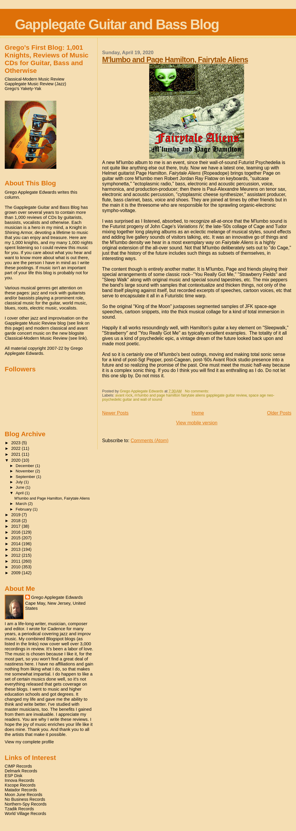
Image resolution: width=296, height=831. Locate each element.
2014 (16, 543)
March (22, 503)
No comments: (197, 391)
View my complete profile (29, 741)
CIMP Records (18, 766)
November (25, 471)
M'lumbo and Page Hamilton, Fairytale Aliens (175, 59)
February (24, 509)
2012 (16, 555)
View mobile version (197, 422)
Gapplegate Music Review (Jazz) (35, 83)
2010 (16, 566)
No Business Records (25, 799)
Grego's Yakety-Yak (23, 88)
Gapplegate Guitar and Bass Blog (117, 24)
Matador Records (21, 789)
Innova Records (19, 780)
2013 (16, 549)
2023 (16, 442)
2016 (16, 532)
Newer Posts (115, 413)
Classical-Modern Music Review (34, 79)
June (21, 487)
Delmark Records (21, 771)
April (20, 493)
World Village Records (25, 813)
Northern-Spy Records (26, 804)
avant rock (123, 395)
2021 (16, 454)
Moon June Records (23, 794)
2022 (16, 448)
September (26, 476)
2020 (16, 460)
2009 (16, 572)
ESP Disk (14, 775)
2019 (16, 514)
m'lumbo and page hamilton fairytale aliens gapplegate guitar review (190, 395)
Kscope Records (20, 785)
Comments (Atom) (149, 440)
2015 (16, 537)
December (25, 465)
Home (198, 413)
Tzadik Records (19, 808)
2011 (16, 561)
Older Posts (279, 413)
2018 (16, 520)
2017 (16, 526)
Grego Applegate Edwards (57, 597)
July (20, 482)
